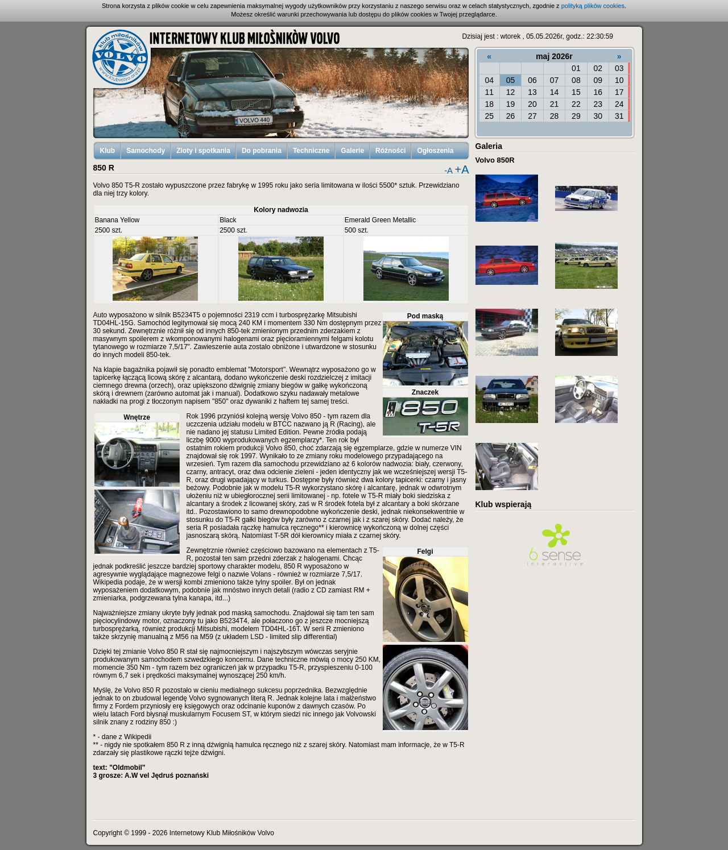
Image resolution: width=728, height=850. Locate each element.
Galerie (352, 151)
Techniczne (311, 151)
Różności (390, 151)
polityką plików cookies (592, 5)
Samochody (145, 151)
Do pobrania (262, 151)
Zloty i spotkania (203, 151)
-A (448, 170)
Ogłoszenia (435, 151)
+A (461, 169)
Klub (107, 151)
